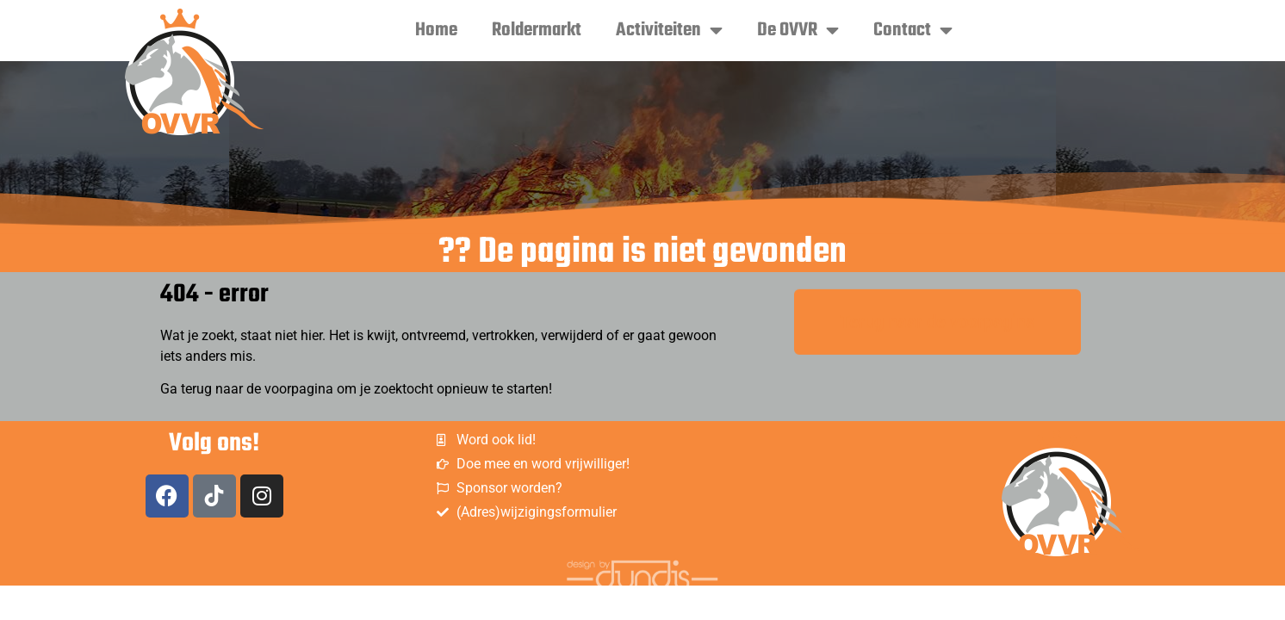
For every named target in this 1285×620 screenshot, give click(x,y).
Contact (913, 30)
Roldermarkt (536, 30)
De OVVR (798, 30)
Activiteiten (669, 30)
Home (436, 30)
